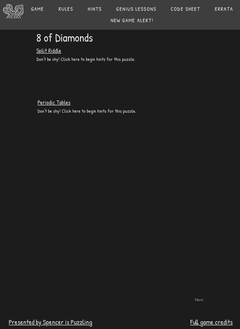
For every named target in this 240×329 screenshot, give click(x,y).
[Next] (191, 300)
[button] (66, 9)
